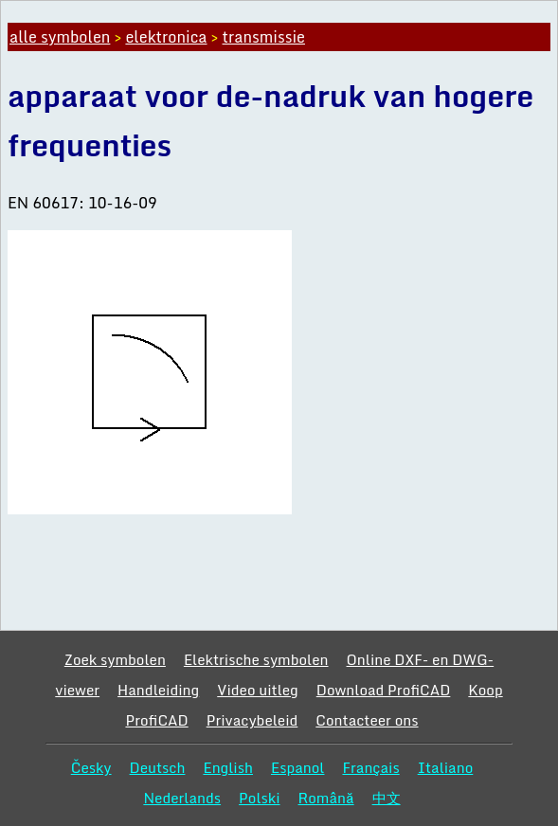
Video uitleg (257, 689)
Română (326, 797)
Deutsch (158, 767)
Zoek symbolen (115, 659)
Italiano (446, 767)
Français (370, 767)
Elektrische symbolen (256, 659)
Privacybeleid (252, 720)
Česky (91, 767)
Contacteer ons (366, 720)
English (228, 767)
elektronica (166, 37)
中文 (386, 797)
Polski (259, 797)
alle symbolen (59, 37)
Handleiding (158, 689)
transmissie (264, 37)
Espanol (298, 767)
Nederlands (182, 797)
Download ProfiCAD (383, 689)
